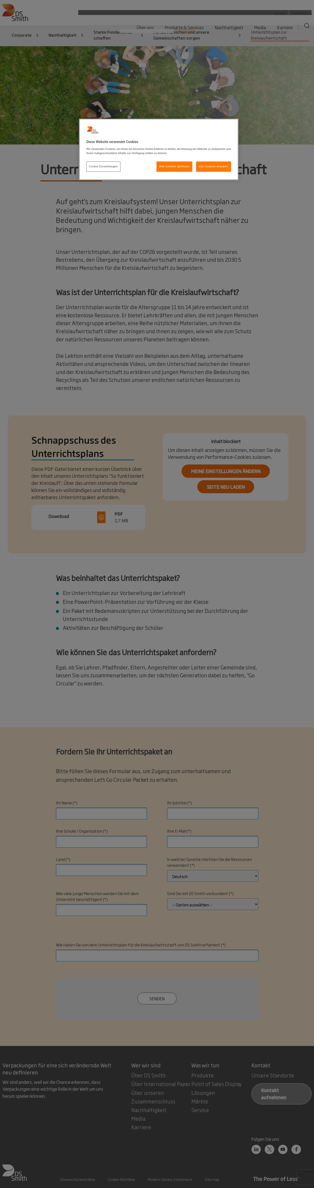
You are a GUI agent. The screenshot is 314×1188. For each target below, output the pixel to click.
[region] (158, 149)
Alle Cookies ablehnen (174, 166)
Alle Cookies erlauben (213, 166)
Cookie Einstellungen (103, 166)
